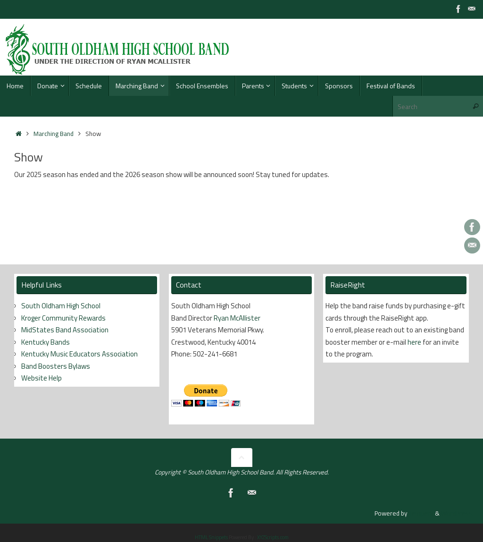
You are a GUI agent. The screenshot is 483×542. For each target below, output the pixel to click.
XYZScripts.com (273, 537)
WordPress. (457, 513)
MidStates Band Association (64, 329)
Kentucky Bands (45, 342)
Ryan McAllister (237, 318)
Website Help (41, 378)
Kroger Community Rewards (63, 318)
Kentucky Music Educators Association (79, 353)
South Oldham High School (60, 305)
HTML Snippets (211, 537)
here (414, 342)
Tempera (421, 513)
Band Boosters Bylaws (55, 366)
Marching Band (53, 133)
